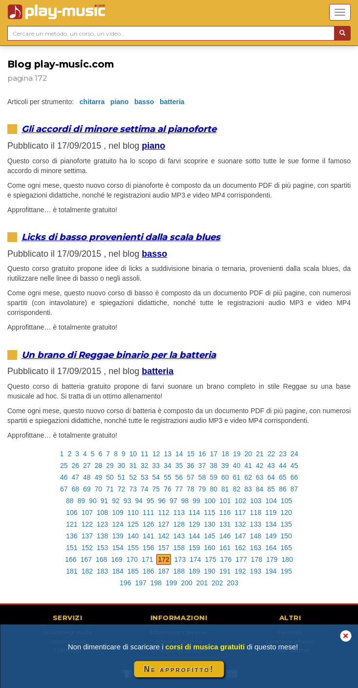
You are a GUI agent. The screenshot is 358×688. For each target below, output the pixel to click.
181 (71, 571)
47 (76, 477)
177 (241, 559)
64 (271, 477)
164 (270, 548)
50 (110, 477)
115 (209, 512)
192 (240, 571)
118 (255, 512)
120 (286, 512)
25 (64, 465)
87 (294, 489)
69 (87, 489)
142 (163, 536)
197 (140, 583)
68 (76, 489)
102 (240, 501)
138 (102, 536)
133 (255, 524)
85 (271, 489)
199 (171, 583)
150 (286, 536)
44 (283, 465)
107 (87, 512)
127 (163, 524)
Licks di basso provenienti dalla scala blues (120, 237)
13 (167, 454)
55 (167, 477)
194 (270, 571)
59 (213, 477)
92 (116, 501)
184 (117, 571)
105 (286, 501)
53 (144, 477)
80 (213, 489)
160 (209, 548)
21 (260, 454)
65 (283, 477)
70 (99, 489)
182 (87, 571)
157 (163, 548)
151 (71, 548)
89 (81, 501)
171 (147, 559)
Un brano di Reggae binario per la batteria (118, 354)
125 (133, 524)
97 (173, 501)
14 (179, 454)
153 (102, 548)
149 (270, 536)
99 (196, 501)
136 (71, 536)
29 (110, 465)
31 (133, 465)
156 (148, 548)
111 (148, 512)
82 (237, 489)
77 (179, 489)
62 (248, 477)
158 (179, 548)
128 (179, 524)
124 (117, 524)
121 (71, 524)
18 (225, 454)
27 (87, 465)
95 (150, 501)
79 (202, 489)
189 (194, 571)
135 (286, 524)
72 (122, 489)
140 (133, 536)
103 (255, 501)
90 (93, 501)
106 (71, 512)
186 (148, 571)
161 (225, 548)
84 (260, 489)
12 (156, 454)
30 (122, 465)
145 (209, 536)
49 (99, 477)
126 (148, 524)
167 (86, 559)
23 (283, 454)
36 (190, 465)
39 (225, 465)
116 (225, 512)
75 (156, 489)
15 (191, 454)
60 (225, 477)
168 (101, 559)
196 (125, 583)
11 (144, 454)
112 (163, 512)
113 (179, 512)
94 (139, 501)
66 (294, 477)
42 (260, 465)
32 (144, 465)
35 (179, 465)
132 (240, 524)
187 (163, 571)
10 (133, 454)
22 (271, 454)
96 (162, 501)
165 (286, 548)
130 (209, 524)
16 (202, 454)
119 (270, 512)
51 (122, 477)
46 (64, 477)
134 (270, 524)
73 (133, 489)
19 (237, 454)
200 (186, 583)
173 (180, 559)
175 (210, 559)
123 (102, 524)
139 (117, 536)
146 (225, 536)
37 (202, 465)
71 (110, 489)
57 (190, 477)
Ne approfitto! (179, 669)
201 (202, 583)
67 (64, 489)
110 (133, 512)
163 (255, 548)
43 (271, 465)
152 (87, 548)
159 (194, 548)
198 (156, 583)
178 (256, 559)
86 (283, 489)
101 (225, 501)
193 (255, 571)
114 (194, 512)
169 (116, 559)
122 (87, 524)
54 (156, 477)
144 (194, 536)
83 (248, 489)
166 (70, 559)
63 (260, 477)
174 (195, 559)
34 (167, 465)
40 (237, 465)
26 (76, 465)
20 (249, 454)
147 (240, 536)
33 (156, 465)
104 (270, 501)
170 (132, 559)
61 (237, 477)
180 (287, 559)
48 (87, 477)
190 (209, 571)
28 (99, 465)
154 (117, 548)
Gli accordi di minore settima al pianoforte (118, 128)
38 (213, 465)
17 (214, 454)
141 (148, 536)
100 (209, 501)
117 (240, 512)
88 (70, 501)
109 (117, 512)
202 (217, 583)
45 (294, 465)
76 (167, 489)
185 (133, 571)
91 (104, 501)
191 (225, 571)
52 (133, 477)
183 (102, 571)
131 (225, 524)
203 (232, 583)
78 (190, 489)
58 (202, 477)
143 (179, 536)
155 (133, 548)
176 (226, 559)
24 (294, 454)
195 (286, 571)
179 (271, 559)
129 (194, 524)
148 (255, 536)
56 (179, 477)
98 (185, 501)
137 (87, 536)
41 (248, 465)
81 (225, 489)
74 (144, 489)
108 (102, 512)
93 (127, 501)
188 (179, 571)
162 (240, 548)
